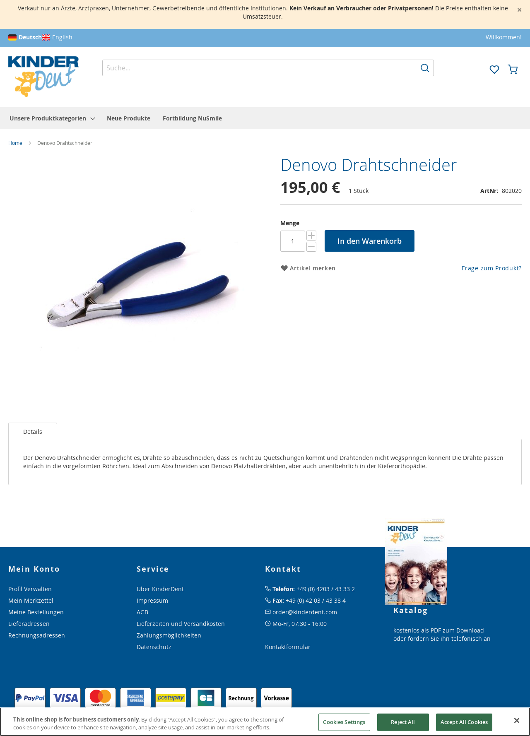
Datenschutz (154, 647)
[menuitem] (52, 118)
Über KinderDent (160, 589)
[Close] (517, 721)
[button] (476, 69)
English (62, 37)
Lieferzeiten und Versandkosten (181, 624)
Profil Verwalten (30, 589)
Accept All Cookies (464, 722)
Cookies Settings (344, 722)
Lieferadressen (29, 624)
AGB (142, 612)
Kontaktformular (288, 647)
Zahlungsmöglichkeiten (169, 635)
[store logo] (43, 76)
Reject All (403, 722)
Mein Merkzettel (30, 600)
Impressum (152, 600)
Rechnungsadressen (36, 635)
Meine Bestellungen (36, 612)
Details (32, 431)
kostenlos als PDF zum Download (438, 630)
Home (15, 143)
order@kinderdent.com (304, 612)
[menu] (265, 118)
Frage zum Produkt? (492, 268)
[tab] (32, 431)
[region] (265, 721)
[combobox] (268, 68)
